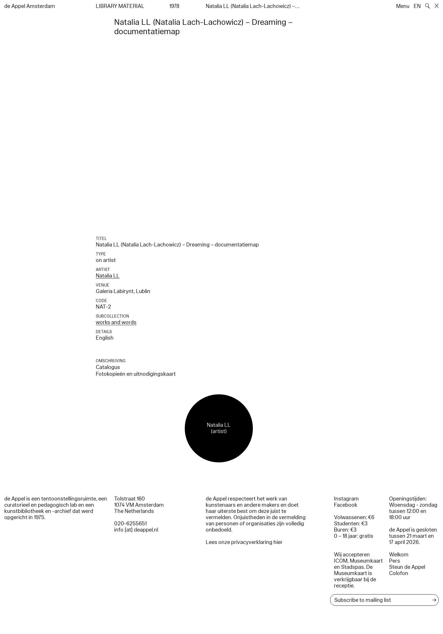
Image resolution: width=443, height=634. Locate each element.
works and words (116, 322)
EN (417, 6)
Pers (394, 561)
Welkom (399, 554)
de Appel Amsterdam (29, 6)
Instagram (346, 498)
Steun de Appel (407, 567)
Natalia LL (108, 275)
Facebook (345, 505)
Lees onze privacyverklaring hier (244, 542)
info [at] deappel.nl (136, 530)
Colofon (398, 573)
